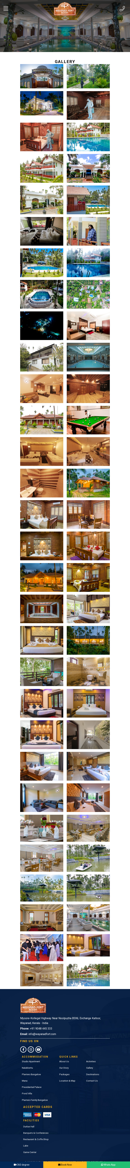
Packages (64, 1063)
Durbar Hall (28, 1114)
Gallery (89, 1057)
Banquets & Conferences (35, 1120)
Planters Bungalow (31, 1063)
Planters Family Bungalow (35, 1089)
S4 (72, 1154)
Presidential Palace (31, 1076)
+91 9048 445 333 (41, 1017)
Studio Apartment (31, 1050)
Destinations (92, 1063)
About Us (64, 1050)
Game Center (29, 1140)
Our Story (64, 1057)
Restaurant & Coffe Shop (36, 1127)
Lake (25, 1133)
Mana (24, 1069)
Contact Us (92, 1069)
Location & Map (67, 1069)
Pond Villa (27, 1082)
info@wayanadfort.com (42, 1023)
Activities (91, 1050)
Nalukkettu (27, 1057)
